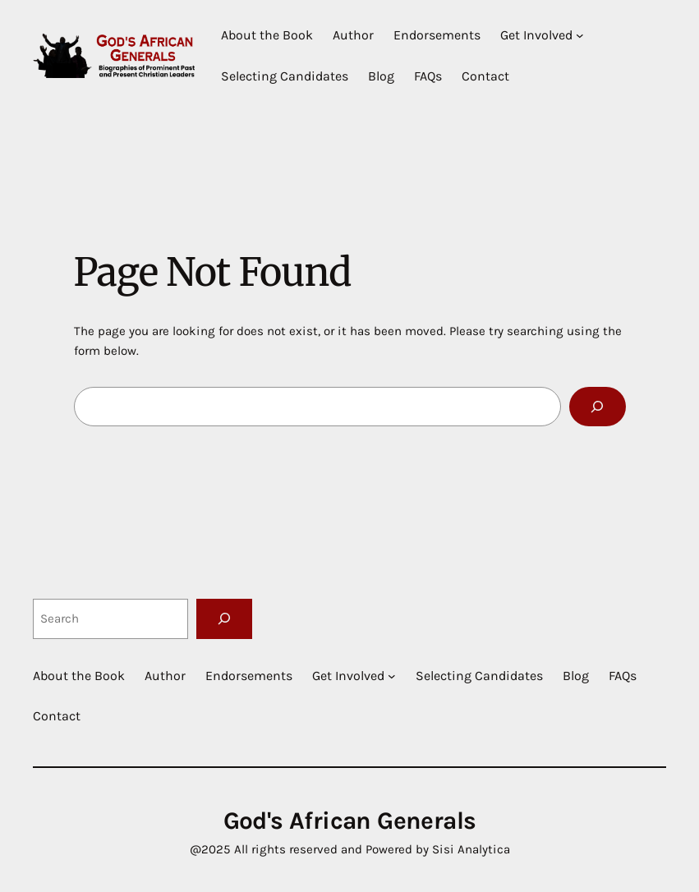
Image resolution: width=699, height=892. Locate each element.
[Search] (597, 406)
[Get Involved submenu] (580, 35)
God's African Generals (349, 821)
